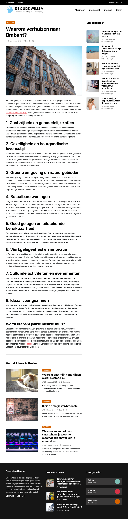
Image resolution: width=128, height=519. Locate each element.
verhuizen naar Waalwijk (16, 113)
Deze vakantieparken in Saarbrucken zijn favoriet (112, 33)
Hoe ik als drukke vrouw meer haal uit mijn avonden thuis (111, 66)
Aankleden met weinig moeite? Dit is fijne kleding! (69, 505)
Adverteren (10, 3)
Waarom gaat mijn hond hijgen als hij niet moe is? (61, 376)
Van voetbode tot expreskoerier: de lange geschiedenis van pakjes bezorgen (68, 494)
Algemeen (80, 10)
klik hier (29, 344)
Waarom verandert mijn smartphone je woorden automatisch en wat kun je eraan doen (58, 436)
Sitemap (10, 496)
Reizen (119, 10)
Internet (108, 10)
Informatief (94, 10)
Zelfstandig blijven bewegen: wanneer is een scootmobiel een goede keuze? (68, 481)
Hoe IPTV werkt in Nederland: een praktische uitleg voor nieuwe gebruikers (110, 83)
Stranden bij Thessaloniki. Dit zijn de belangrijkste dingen (111, 50)
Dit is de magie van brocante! (60, 406)
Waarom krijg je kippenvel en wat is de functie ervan (111, 100)
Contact (20, 3)
